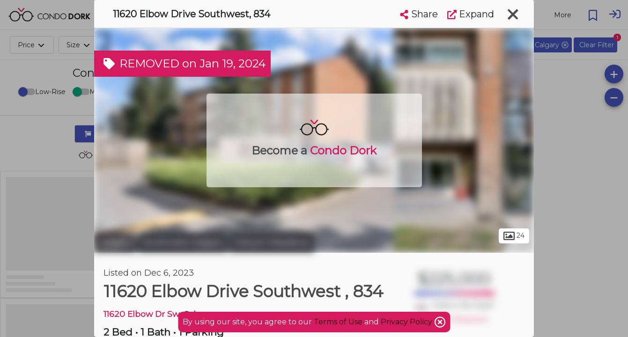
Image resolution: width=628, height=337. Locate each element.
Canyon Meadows (272, 242)
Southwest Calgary (182, 242)
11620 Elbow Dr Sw (141, 314)
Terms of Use (338, 321)
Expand (470, 14)
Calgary (115, 242)
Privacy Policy (407, 321)
